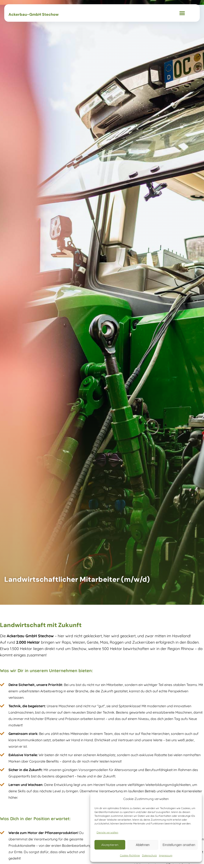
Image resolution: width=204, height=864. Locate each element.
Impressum (165, 855)
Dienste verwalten (107, 832)
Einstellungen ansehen (179, 845)
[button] (182, 13)
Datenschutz (149, 855)
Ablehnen (143, 845)
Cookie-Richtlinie (130, 855)
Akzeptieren (109, 845)
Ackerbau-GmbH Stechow (33, 14)
